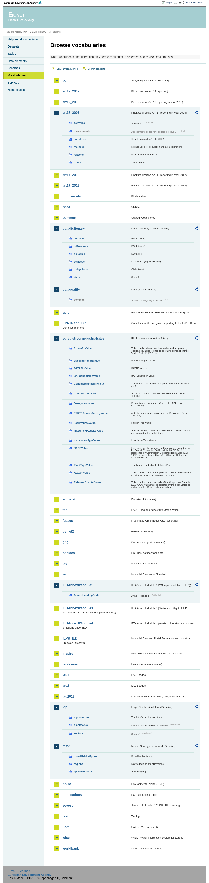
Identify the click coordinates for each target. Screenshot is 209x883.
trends (78, 162)
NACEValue (81, 448)
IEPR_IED (69, 638)
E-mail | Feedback (19, 871)
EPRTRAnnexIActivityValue (91, 413)
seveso (67, 805)
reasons (79, 154)
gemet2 (68, 531)
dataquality (71, 289)
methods (79, 146)
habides (68, 553)
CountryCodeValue (85, 393)
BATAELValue (82, 368)
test (65, 816)
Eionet (23, 32)
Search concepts (96, 68)
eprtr (66, 312)
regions (78, 764)
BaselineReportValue (87, 360)
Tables (12, 53)
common (69, 217)
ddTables (79, 254)
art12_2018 (70, 102)
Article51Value (83, 348)
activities (79, 122)
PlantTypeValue (83, 465)
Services (13, 82)
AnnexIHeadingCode (86, 595)
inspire (67, 653)
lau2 (65, 685)
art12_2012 (70, 91)
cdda (66, 207)
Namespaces (16, 89)
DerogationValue (84, 403)
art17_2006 (70, 112)
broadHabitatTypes (85, 756)
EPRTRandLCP (74, 323)
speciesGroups (83, 771)
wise (66, 837)
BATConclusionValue (87, 375)
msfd (66, 746)
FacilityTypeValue (84, 422)
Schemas (14, 68)
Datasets (13, 46)
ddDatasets (81, 246)
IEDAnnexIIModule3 (77, 608)
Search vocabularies (67, 68)
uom (65, 827)
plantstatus (81, 724)
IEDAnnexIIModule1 (77, 585)
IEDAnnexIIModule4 (77, 623)
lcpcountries (81, 717)
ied (64, 574)
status (77, 277)
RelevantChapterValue (87, 482)
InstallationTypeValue (87, 440)
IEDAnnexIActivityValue (88, 430)
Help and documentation (23, 39)
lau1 (65, 675)
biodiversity (71, 196)
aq (64, 80)
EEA (24, 3)
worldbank (70, 848)
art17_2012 (70, 175)
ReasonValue (82, 472)
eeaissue (79, 261)
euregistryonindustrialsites (83, 338)
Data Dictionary (38, 32)
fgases (67, 520)
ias (64, 563)
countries (80, 139)
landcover (70, 664)
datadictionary (73, 228)
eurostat (68, 499)
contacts (79, 238)
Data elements (17, 61)
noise (66, 784)
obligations (81, 269)
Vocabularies (17, 75)
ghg (65, 542)
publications (72, 795)
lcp (64, 707)
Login (169, 2)
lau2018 (68, 696)
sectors (78, 733)
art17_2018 (70, 185)
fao (64, 510)
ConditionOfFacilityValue (89, 383)
